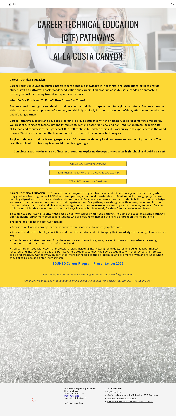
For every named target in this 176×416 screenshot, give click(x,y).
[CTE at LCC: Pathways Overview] (88, 164)
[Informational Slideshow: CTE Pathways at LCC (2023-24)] (88, 173)
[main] (88, 40)
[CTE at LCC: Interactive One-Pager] (88, 181)
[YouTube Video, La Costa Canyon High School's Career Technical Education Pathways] (88, 335)
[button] (172, 4)
